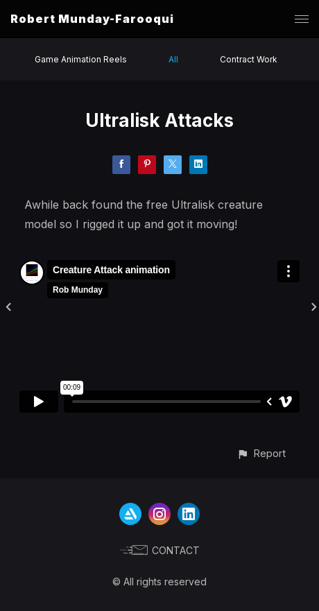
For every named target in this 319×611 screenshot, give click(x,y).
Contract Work (248, 59)
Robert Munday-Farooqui (92, 19)
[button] (261, 453)
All (173, 59)
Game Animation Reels (81, 59)
